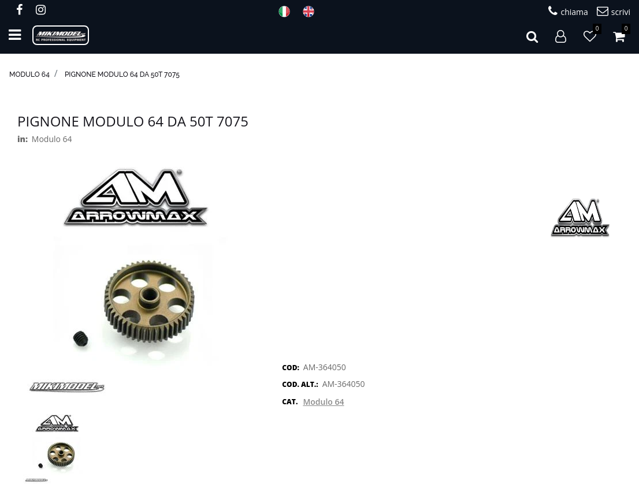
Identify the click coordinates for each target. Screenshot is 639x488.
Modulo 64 (29, 74)
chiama (568, 11)
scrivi (613, 11)
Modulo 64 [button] (323, 401)
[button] (532, 35)
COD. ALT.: (300, 384)
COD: (290, 367)
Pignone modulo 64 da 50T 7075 (122, 74)
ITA (287, 11)
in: (22, 138)
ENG (312, 11)
